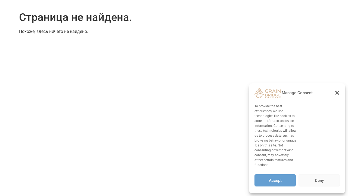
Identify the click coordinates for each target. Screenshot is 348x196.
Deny (319, 180)
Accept (275, 180)
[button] (337, 93)
